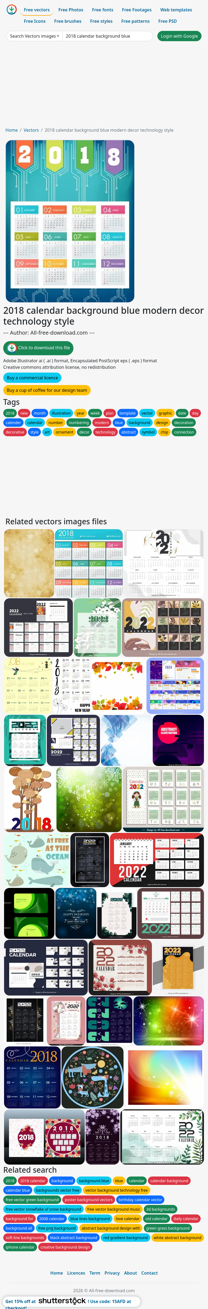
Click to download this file (38, 348)
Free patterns (135, 21)
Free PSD (167, 21)
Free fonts (102, 10)
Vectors (31, 130)
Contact (149, 1273)
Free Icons (35, 21)
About (130, 1273)
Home (11, 130)
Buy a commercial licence (32, 378)
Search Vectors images (33, 36)
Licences (76, 1273)
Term (94, 1273)
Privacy (112, 1273)
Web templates (176, 10)
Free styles (101, 21)
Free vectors (37, 10)
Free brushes (68, 21)
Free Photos (70, 10)
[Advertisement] (104, 86)
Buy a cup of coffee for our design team (47, 390)
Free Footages (137, 10)
